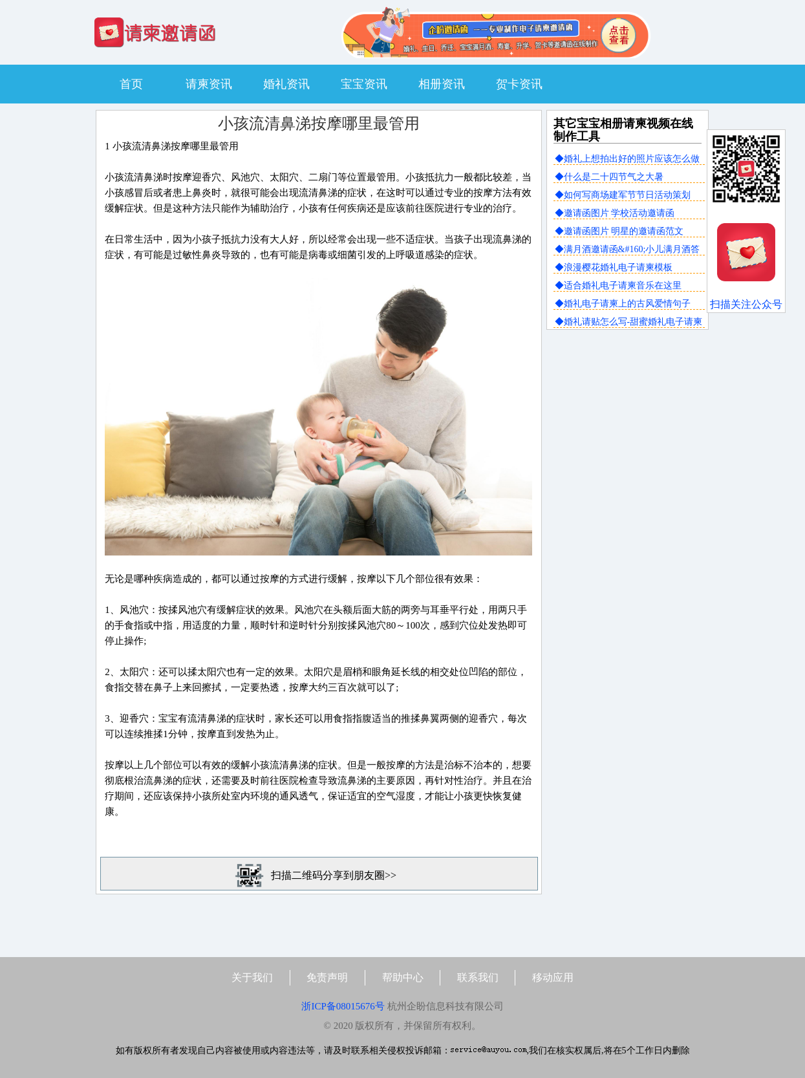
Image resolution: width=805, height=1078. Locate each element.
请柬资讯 (209, 84)
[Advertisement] (627, 425)
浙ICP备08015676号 (342, 1006)
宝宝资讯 (364, 84)
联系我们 (478, 977)
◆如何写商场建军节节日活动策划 (623, 195)
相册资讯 (441, 84)
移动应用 (553, 977)
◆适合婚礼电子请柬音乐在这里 (618, 285)
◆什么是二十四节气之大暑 (609, 177)
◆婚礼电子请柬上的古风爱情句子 (623, 303)
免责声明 (327, 977)
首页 (131, 84)
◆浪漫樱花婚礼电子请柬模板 (613, 267)
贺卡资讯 (519, 84)
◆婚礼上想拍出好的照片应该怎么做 (627, 159)
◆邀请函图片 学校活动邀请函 (615, 213)
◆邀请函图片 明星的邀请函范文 (619, 231)
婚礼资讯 (286, 84)
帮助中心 (403, 977)
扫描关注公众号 (746, 304)
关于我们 (252, 977)
